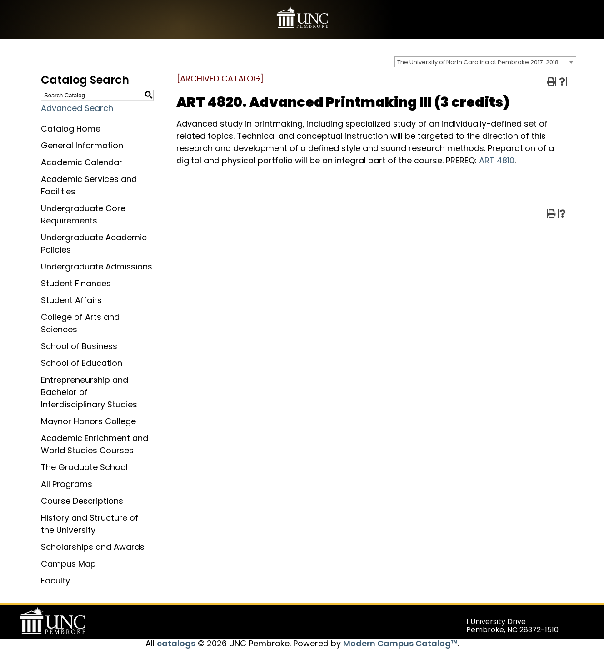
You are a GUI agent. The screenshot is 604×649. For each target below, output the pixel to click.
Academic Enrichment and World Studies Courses (94, 444)
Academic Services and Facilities (89, 185)
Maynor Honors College (88, 421)
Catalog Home (70, 128)
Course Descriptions (82, 501)
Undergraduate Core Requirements (83, 214)
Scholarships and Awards (93, 547)
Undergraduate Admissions (96, 266)
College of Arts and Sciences (80, 323)
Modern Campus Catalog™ (400, 643)
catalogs (176, 643)
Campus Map (68, 563)
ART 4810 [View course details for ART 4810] (496, 160)
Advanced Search (77, 108)
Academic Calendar (81, 162)
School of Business (79, 346)
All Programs (66, 484)
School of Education (81, 363)
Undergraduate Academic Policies (94, 243)
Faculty (55, 580)
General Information (82, 145)
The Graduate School (84, 467)
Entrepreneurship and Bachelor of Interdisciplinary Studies (89, 392)
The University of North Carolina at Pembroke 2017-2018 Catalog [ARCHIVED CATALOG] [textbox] (486, 62)
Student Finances (76, 283)
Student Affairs (71, 300)
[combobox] (485, 61)
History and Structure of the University (89, 524)
